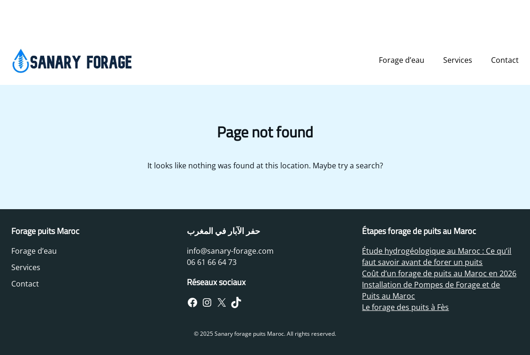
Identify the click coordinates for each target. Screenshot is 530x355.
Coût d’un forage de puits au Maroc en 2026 (439, 273)
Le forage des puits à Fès (405, 307)
